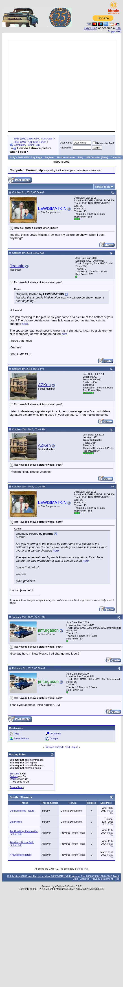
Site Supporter (114, 29)
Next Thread (71, 747)
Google (54, 738)
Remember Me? (103, 143)
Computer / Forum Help (27, 145)
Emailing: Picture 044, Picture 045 (22, 843)
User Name (66, 142)
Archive (84, 878)
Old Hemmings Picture (22, 810)
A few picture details (21, 854)
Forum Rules (17, 787)
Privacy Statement (102, 878)
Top (117, 878)
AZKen (44, 384)
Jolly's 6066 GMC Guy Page (26, 157)
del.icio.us (55, 733)
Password (65, 147)
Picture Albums (66, 157)
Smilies (14, 776)
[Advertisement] (45, 85)
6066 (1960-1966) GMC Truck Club (33, 138)
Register (50, 157)
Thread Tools (102, 186)
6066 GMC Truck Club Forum (30, 142)
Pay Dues (90, 28)
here (25, 323)
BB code (14, 773)
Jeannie (17, 265)
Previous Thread (54, 747)
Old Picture (16, 821)
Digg (16, 733)
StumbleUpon (21, 738)
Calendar (116, 157)
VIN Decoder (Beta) (97, 157)
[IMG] (13, 779)
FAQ (80, 157)
